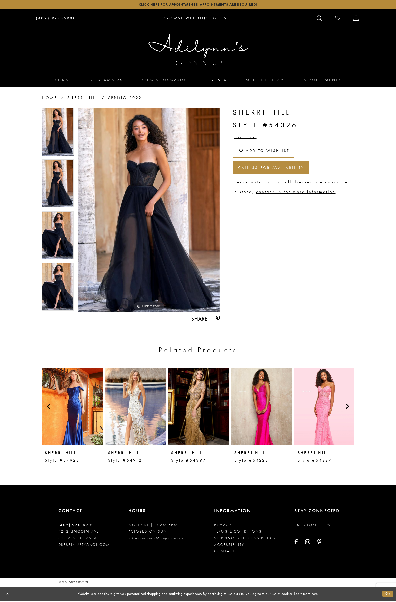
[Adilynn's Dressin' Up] (198, 51)
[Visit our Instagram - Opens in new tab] (307, 544)
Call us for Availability (277, 174)
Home (50, 99)
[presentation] (72, 407)
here (314, 594)
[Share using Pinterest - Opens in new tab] (218, 320)
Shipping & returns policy (245, 539)
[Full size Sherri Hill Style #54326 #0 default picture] (149, 211)
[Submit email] (334, 527)
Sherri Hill (82, 99)
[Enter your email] (315, 527)
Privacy (223, 526)
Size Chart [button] (247, 139)
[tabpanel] (58, 135)
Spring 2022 (125, 99)
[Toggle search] (320, 19)
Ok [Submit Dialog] (387, 594)
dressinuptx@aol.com (84, 545)
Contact (224, 552)
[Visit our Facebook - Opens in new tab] (296, 544)
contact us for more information (296, 199)
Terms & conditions (238, 532)
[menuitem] (63, 81)
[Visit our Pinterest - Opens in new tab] (319, 544)
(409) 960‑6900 (76, 526)
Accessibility (229, 545)
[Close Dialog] (8, 595)
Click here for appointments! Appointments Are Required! (198, 5)
